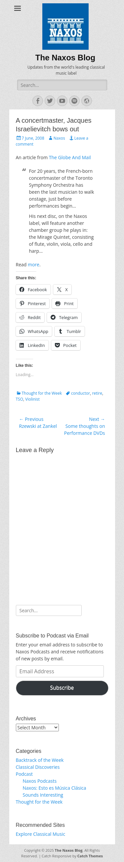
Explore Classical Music (40, 834)
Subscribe (62, 687)
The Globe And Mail (70, 157)
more (33, 264)
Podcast (24, 774)
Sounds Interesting (43, 795)
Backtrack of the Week (40, 760)
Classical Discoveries (38, 767)
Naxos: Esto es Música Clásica (54, 788)
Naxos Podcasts (40, 781)
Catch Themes (90, 855)
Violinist (32, 399)
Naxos (59, 138)
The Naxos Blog (65, 57)
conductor (80, 393)
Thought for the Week (42, 393)
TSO (19, 399)
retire (97, 393)
